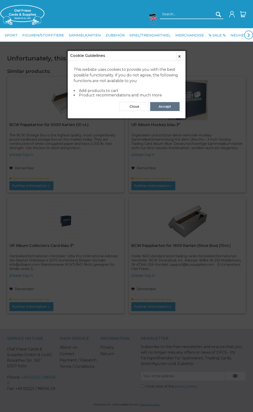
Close (134, 106)
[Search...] (191, 14)
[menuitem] (22, 15)
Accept (165, 106)
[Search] (218, 14)
